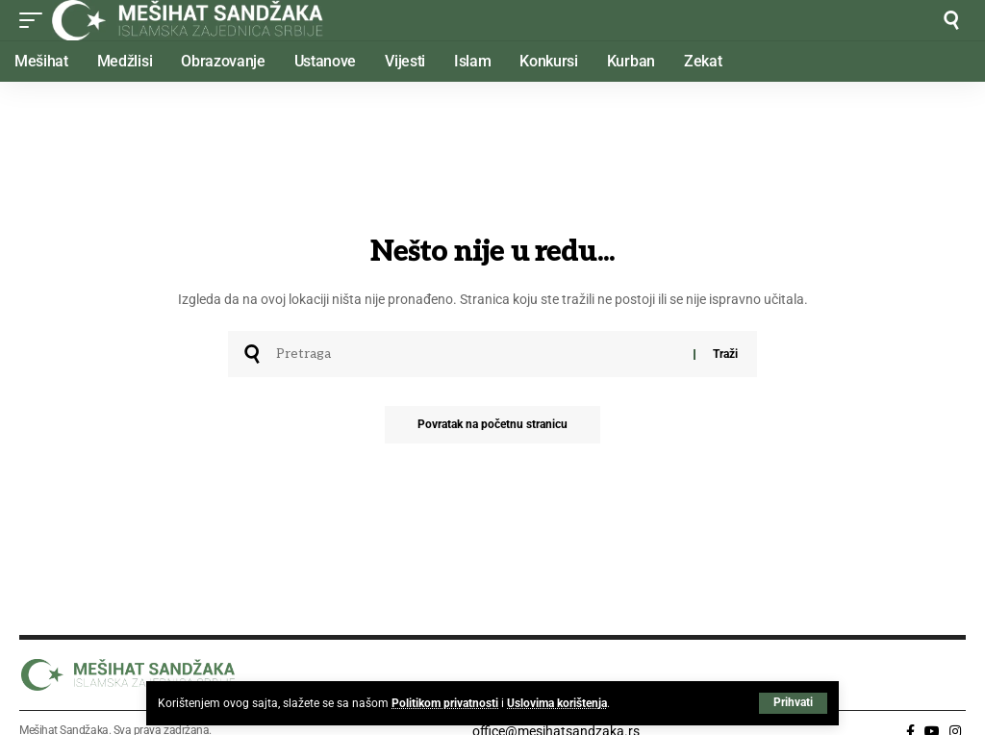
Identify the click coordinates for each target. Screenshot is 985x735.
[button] (793, 703)
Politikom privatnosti (444, 703)
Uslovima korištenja (557, 703)
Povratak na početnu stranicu (492, 425)
